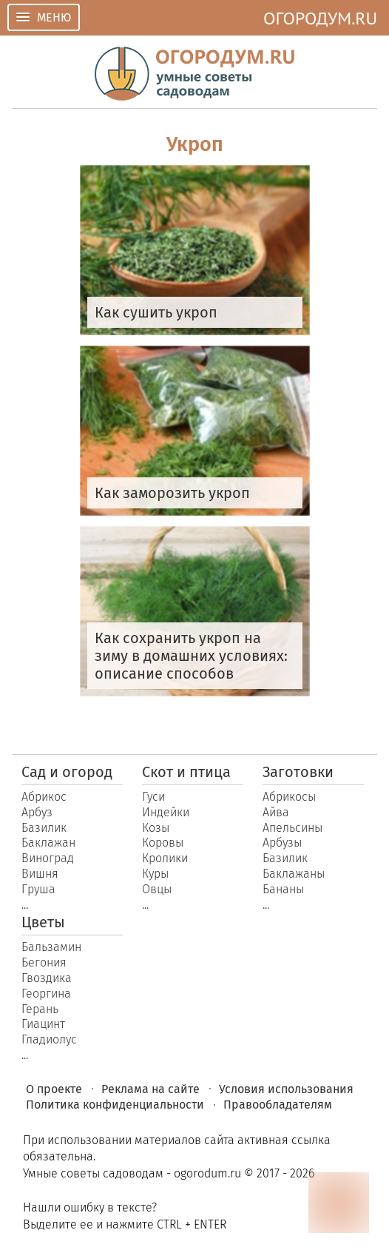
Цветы (43, 922)
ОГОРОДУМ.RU (320, 18)
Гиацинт (43, 1024)
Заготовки (298, 772)
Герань (39, 1009)
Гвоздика (46, 978)
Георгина (46, 993)
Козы (155, 828)
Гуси (153, 797)
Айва (276, 812)
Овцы (157, 889)
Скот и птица (186, 772)
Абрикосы (289, 797)
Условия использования (286, 1089)
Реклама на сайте (150, 1089)
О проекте (54, 1089)
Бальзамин (51, 947)
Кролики (165, 858)
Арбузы (282, 843)
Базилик (44, 828)
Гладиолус (49, 1039)
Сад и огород (66, 772)
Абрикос (44, 797)
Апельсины (292, 828)
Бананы (283, 889)
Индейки (165, 812)
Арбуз (37, 812)
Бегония (44, 962)
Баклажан (48, 843)
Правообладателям (277, 1105)
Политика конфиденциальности (115, 1105)
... (24, 905)
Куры (155, 874)
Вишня (39, 874)
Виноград (47, 858)
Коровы (162, 843)
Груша (38, 889)
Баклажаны (294, 874)
